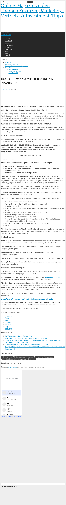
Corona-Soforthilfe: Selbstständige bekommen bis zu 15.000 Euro (28, 345)
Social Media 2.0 (13, 73)
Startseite (8, 39)
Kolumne (8, 47)
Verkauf (7, 56)
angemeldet (12, 367)
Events (7, 43)
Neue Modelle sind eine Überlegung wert (16, 66)
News (7, 51)
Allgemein (8, 41)
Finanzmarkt (9, 45)
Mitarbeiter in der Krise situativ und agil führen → (18, 359)
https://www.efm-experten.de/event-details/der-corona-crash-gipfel (27, 299)
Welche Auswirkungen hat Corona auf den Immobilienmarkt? (26, 338)
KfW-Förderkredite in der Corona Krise (18, 336)
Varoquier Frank (6, 89)
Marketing (8, 49)
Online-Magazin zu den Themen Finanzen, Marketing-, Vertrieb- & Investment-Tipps (33, 10)
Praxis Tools (8, 68)
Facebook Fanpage (14, 69)
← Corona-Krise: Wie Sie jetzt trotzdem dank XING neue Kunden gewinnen (27, 357)
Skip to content (6, 35)
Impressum (8, 62)
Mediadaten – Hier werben (12, 64)
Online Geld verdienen (15, 71)
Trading (7, 53)
